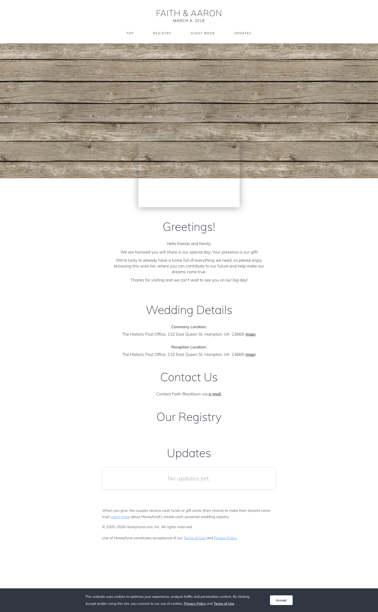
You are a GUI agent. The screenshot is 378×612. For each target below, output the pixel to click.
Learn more (120, 516)
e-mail (215, 394)
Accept (281, 600)
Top (130, 33)
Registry (162, 33)
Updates (243, 33)
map (250, 334)
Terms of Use (195, 538)
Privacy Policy (225, 538)
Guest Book (203, 33)
